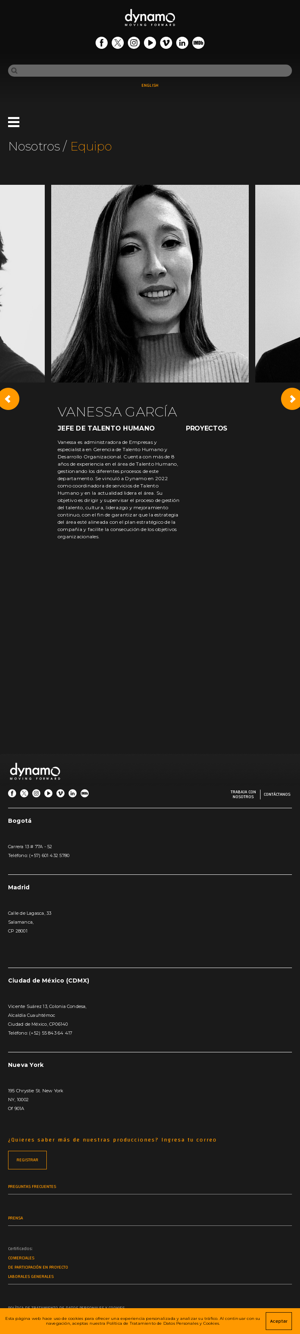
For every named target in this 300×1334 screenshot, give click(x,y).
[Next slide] (292, 399)
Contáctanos (277, 794)
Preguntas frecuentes (32, 1187)
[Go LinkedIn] (182, 44)
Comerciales (21, 1258)
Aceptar (279, 1321)
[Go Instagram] (134, 44)
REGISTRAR (27, 1160)
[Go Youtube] (150, 44)
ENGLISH (150, 85)
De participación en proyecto (38, 1267)
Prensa (15, 1218)
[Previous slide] (8, 399)
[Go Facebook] (102, 44)
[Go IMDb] (198, 44)
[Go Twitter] (118, 44)
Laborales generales (31, 1277)
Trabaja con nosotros (243, 794)
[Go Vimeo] (166, 44)
